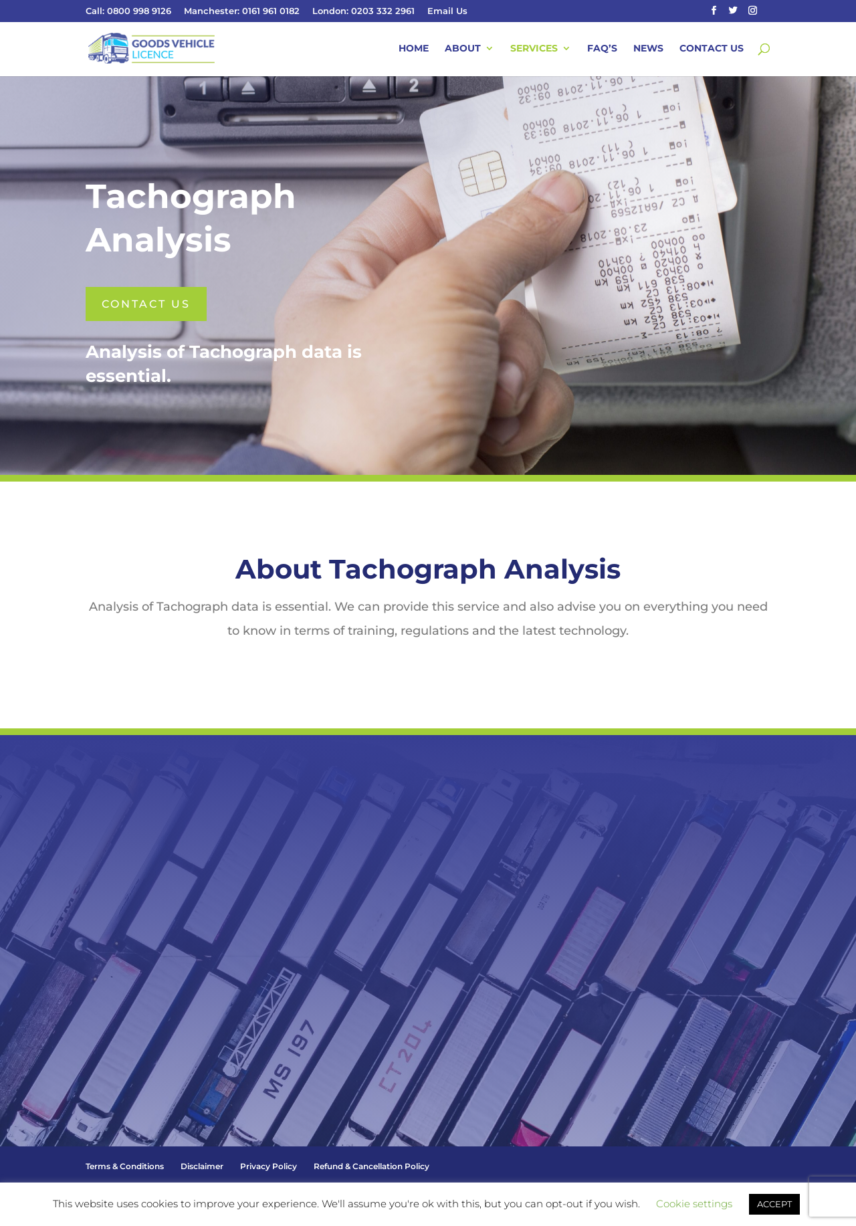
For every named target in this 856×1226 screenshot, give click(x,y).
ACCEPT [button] (774, 1204)
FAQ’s (602, 48)
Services (534, 48)
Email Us (447, 11)
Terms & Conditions (125, 1166)
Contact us (146, 304)
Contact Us (711, 48)
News (648, 48)
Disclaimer (202, 1166)
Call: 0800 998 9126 (128, 11)
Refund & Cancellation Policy (371, 1166)
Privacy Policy (268, 1166)
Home (414, 48)
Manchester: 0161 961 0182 (242, 11)
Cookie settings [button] (694, 1203)
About (463, 48)
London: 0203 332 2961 (363, 11)
